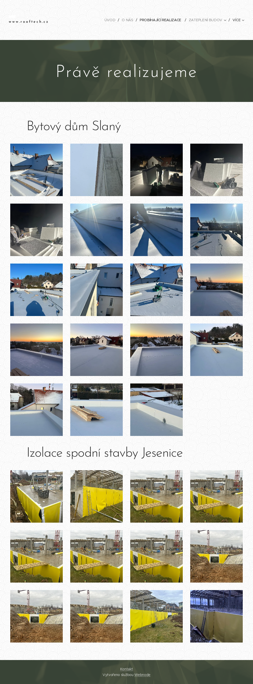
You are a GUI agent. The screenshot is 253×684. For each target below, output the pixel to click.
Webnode (142, 675)
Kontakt (126, 669)
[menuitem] (111, 20)
